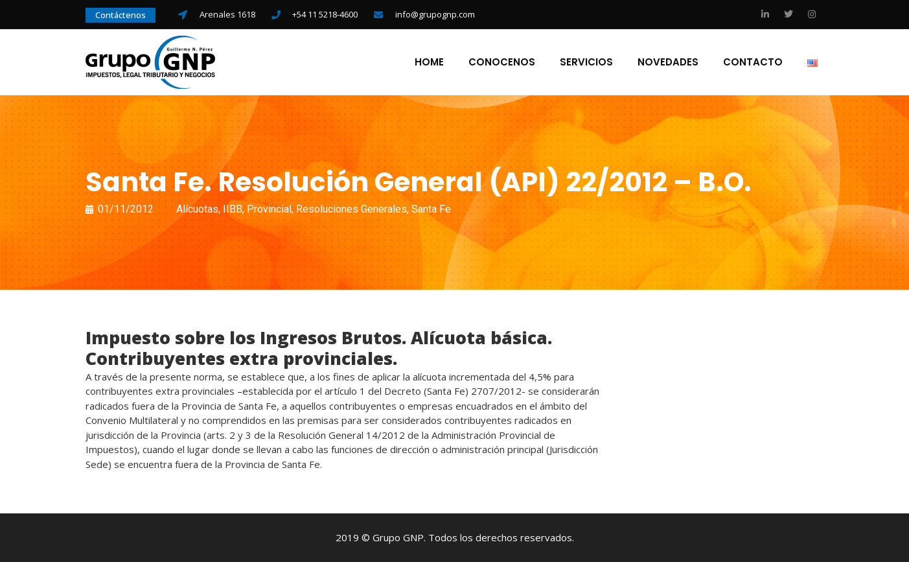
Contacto (753, 62)
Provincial (269, 209)
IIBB (232, 209)
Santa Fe (431, 209)
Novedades (668, 62)
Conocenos (501, 62)
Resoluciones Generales (351, 209)
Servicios (586, 62)
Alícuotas (197, 209)
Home (429, 62)
